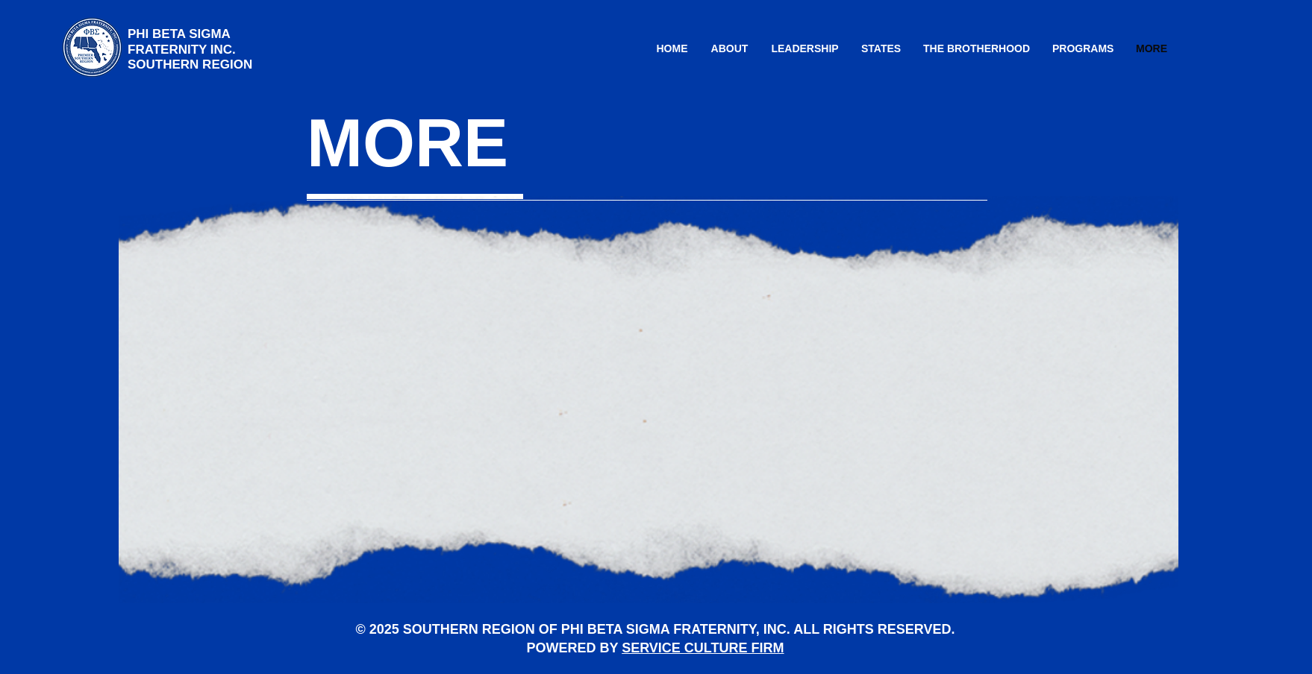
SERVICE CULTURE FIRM (703, 647)
